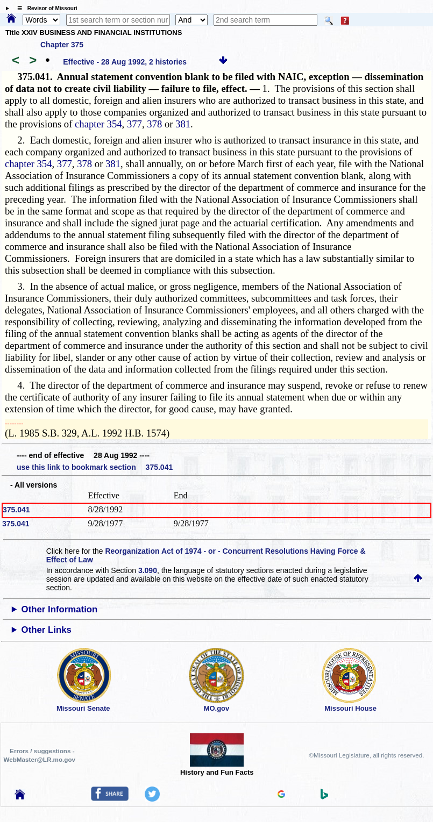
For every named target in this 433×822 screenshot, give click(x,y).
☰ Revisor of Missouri (44, 8)
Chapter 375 (61, 44)
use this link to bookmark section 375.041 (95, 467)
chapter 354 (98, 124)
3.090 (147, 570)
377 (134, 124)
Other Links (47, 630)
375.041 (16, 509)
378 (154, 124)
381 (182, 124)
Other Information (60, 609)
